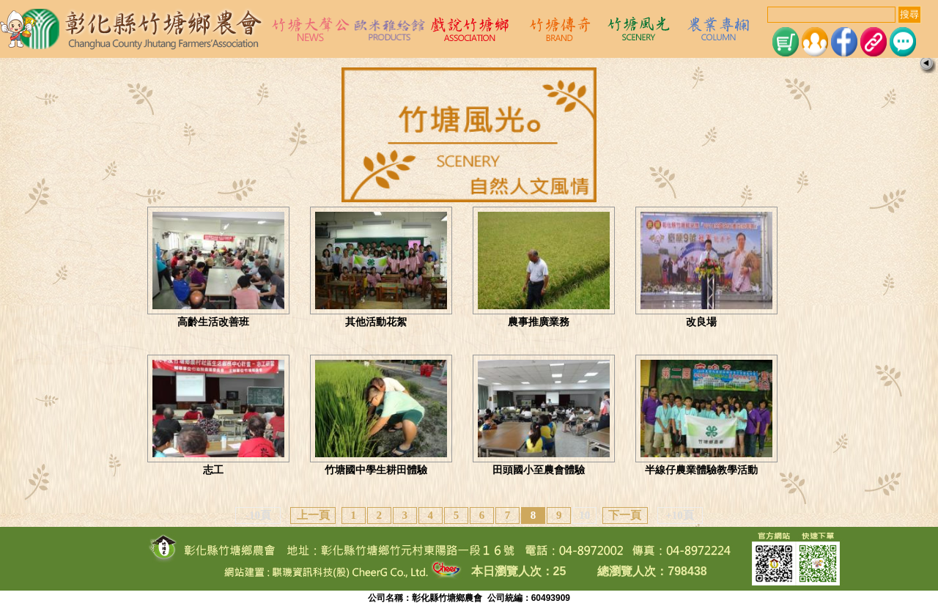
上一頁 (313, 515)
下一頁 (624, 515)
